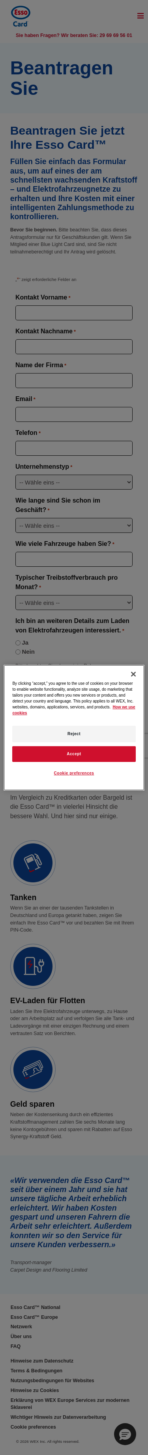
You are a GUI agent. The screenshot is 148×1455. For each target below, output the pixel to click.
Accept (74, 754)
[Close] (133, 673)
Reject (74, 734)
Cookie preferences (74, 773)
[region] (74, 727)
